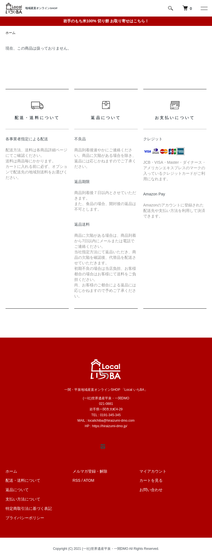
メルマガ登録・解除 (90, 471)
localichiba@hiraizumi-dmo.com (111, 420)
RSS (77, 480)
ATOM (88, 480)
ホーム (10, 33)
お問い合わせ (151, 490)
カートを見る (151, 480)
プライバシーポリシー (25, 518)
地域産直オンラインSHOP (41, 8)
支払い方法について (23, 499)
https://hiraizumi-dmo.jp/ (109, 426)
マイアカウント (152, 471)
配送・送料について (23, 480)
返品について (17, 490)
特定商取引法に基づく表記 (29, 508)
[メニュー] (203, 8)
